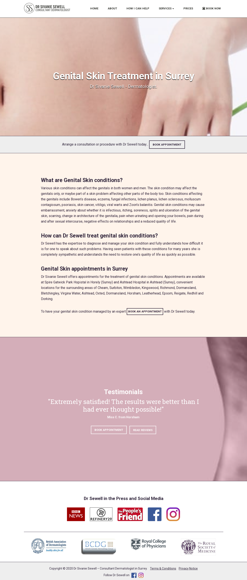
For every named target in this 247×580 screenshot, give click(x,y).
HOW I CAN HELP (137, 8)
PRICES (188, 8)
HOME (94, 8)
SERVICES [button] (166, 8)
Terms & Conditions (163, 568)
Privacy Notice (188, 568)
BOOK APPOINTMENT (167, 144)
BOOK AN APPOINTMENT (145, 311)
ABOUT (112, 8)
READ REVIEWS (143, 432)
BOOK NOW (211, 8)
